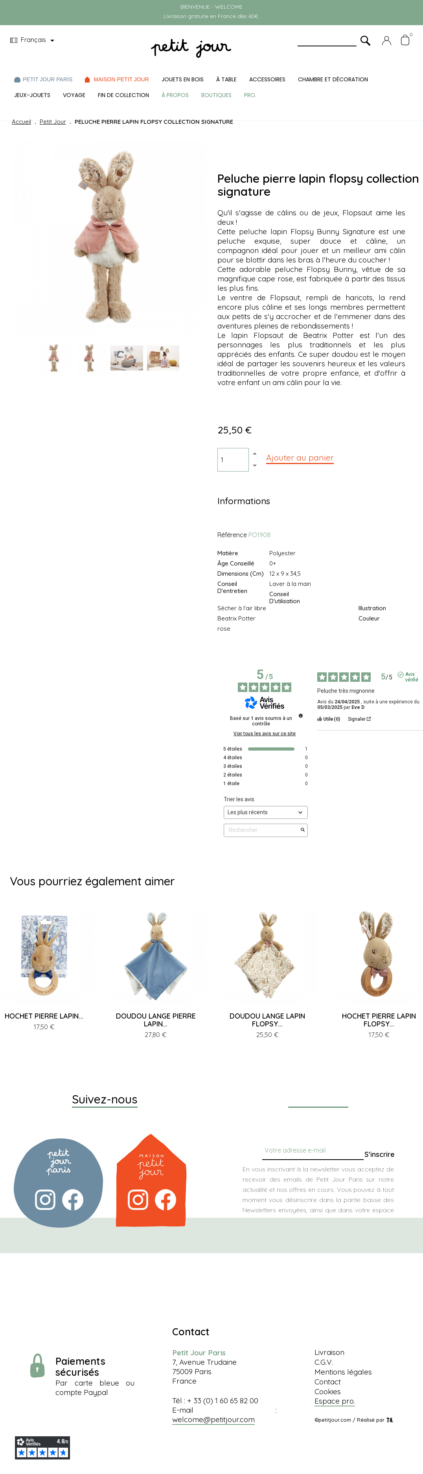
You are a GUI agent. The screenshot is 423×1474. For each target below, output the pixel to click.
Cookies (327, 1391)
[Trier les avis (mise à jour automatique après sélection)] (266, 812)
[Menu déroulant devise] (33, 40)
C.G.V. (323, 1362)
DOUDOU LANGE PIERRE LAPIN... (156, 1019)
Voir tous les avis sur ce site (265, 733)
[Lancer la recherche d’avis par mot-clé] (303, 830)
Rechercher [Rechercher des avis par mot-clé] (262, 830)
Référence (232, 535)
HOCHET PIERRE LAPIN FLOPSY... (379, 1019)
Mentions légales (343, 1372)
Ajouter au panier (300, 457)
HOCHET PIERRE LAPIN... (44, 1016)
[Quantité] (233, 460)
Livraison (329, 1352)
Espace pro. (334, 1401)
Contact (327, 1381)
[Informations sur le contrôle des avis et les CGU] (301, 715)
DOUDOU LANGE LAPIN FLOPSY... (267, 1019)
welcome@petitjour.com (213, 1419)
